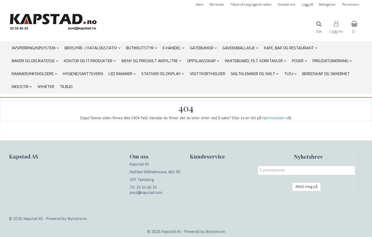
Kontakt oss (287, 5)
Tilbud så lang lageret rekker (251, 5)
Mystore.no (77, 218)
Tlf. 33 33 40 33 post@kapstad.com (146, 190)
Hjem (199, 5)
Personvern (350, 5)
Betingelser (327, 5)
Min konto (217, 5)
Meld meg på (306, 186)
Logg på (307, 5)
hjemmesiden (273, 118)
